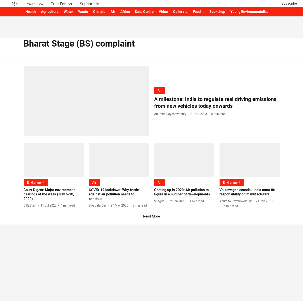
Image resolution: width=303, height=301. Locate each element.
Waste (83, 12)
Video (163, 12)
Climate (99, 12)
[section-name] (159, 91)
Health (30, 12)
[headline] (217, 103)
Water (68, 12)
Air (113, 12)
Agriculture (50, 12)
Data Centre (144, 12)
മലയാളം (35, 4)
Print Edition (61, 4)
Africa (125, 12)
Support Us (89, 4)
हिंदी (15, 4)
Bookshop (217, 12)
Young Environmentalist (249, 12)
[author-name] (171, 114)
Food (197, 12)
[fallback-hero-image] (86, 101)
